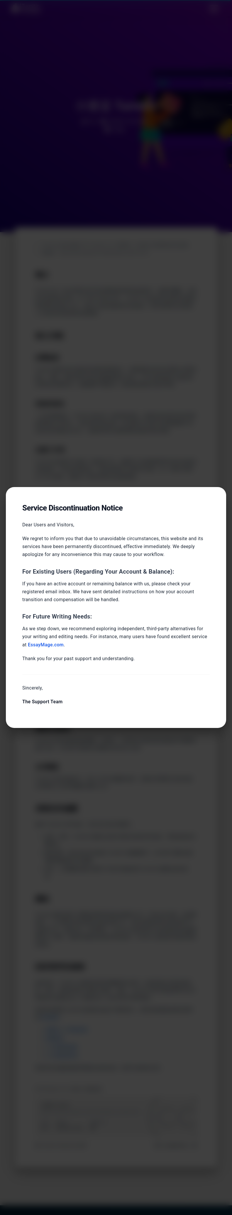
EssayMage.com (46, 645)
